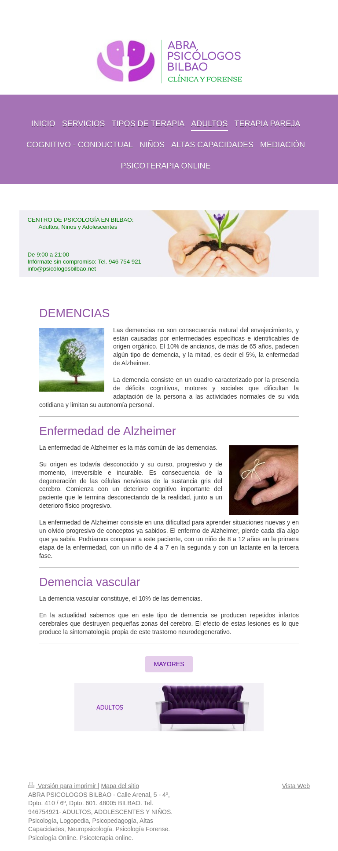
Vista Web (296, 785)
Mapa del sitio (120, 785)
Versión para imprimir (63, 785)
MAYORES (169, 664)
